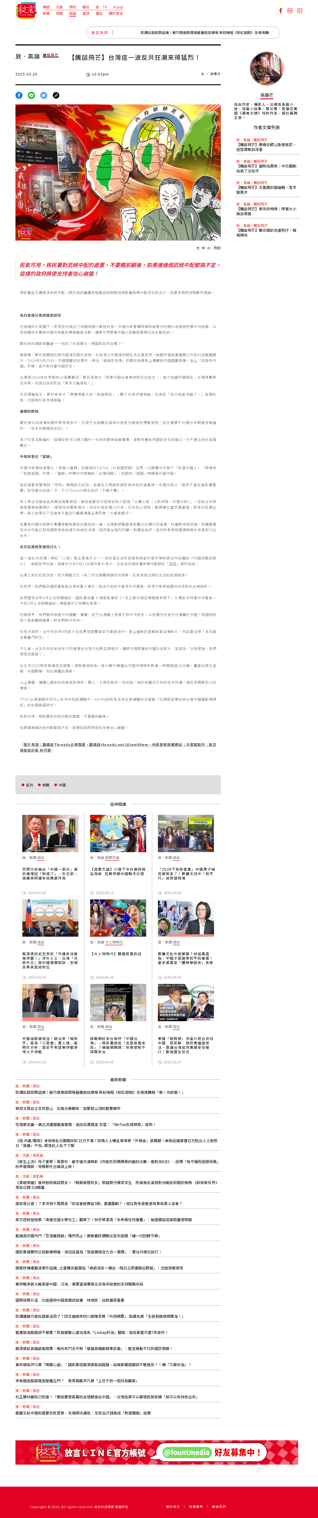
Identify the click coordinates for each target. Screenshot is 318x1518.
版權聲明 (196, 1506)
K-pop (118, 6)
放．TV (101, 6)
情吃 (72, 6)
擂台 (99, 13)
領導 (59, 13)
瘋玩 (85, 6)
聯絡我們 (219, 1506)
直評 (85, 13)
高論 (72, 13)
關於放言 (116, 13)
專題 (46, 6)
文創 (59, 6)
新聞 (46, 13)
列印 (217, 247)
